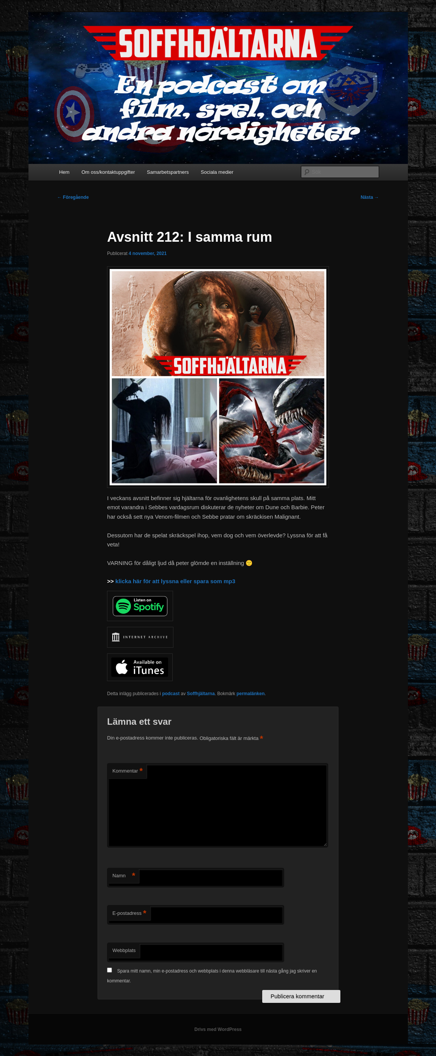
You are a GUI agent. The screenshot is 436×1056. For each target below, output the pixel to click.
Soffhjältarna (200, 693)
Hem (64, 172)
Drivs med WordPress (218, 1029)
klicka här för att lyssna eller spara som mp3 (174, 581)
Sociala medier (217, 172)
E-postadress (129, 913)
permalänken (250, 693)
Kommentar (127, 771)
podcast (170, 693)
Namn (123, 875)
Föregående (73, 197)
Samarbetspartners (168, 172)
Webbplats (123, 950)
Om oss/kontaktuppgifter (108, 172)
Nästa (369, 197)
